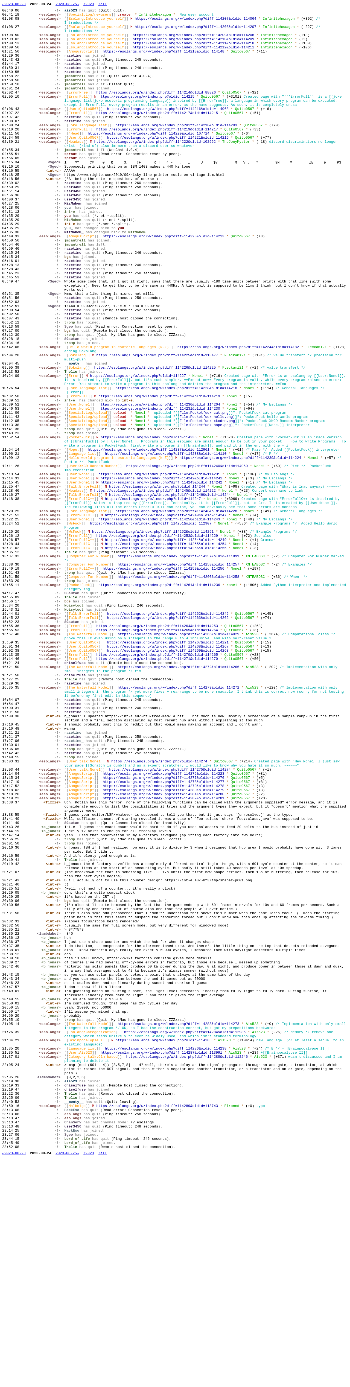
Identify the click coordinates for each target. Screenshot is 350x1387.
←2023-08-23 (14, 4)
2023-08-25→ (67, 4)
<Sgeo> (55, 193)
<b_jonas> (52, 991)
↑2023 (88, 4)
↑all (102, 4)
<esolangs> (51, 16)
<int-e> (54, 203)
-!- (59, 11)
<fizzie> (53, 961)
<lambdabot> (50, 1119)
